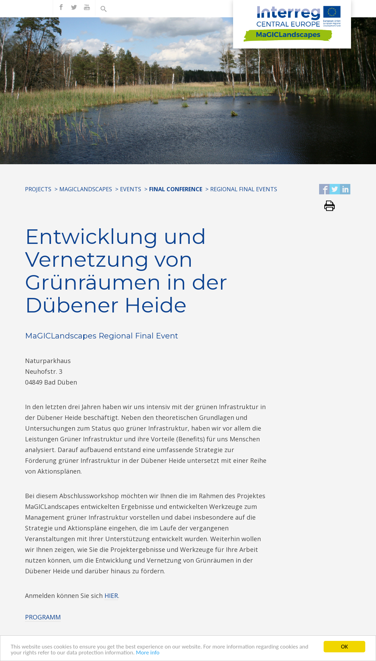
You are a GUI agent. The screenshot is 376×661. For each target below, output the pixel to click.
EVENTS (130, 189)
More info (148, 653)
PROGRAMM (43, 617)
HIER (111, 595)
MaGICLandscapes (85, 189)
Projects (38, 189)
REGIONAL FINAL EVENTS (243, 189)
